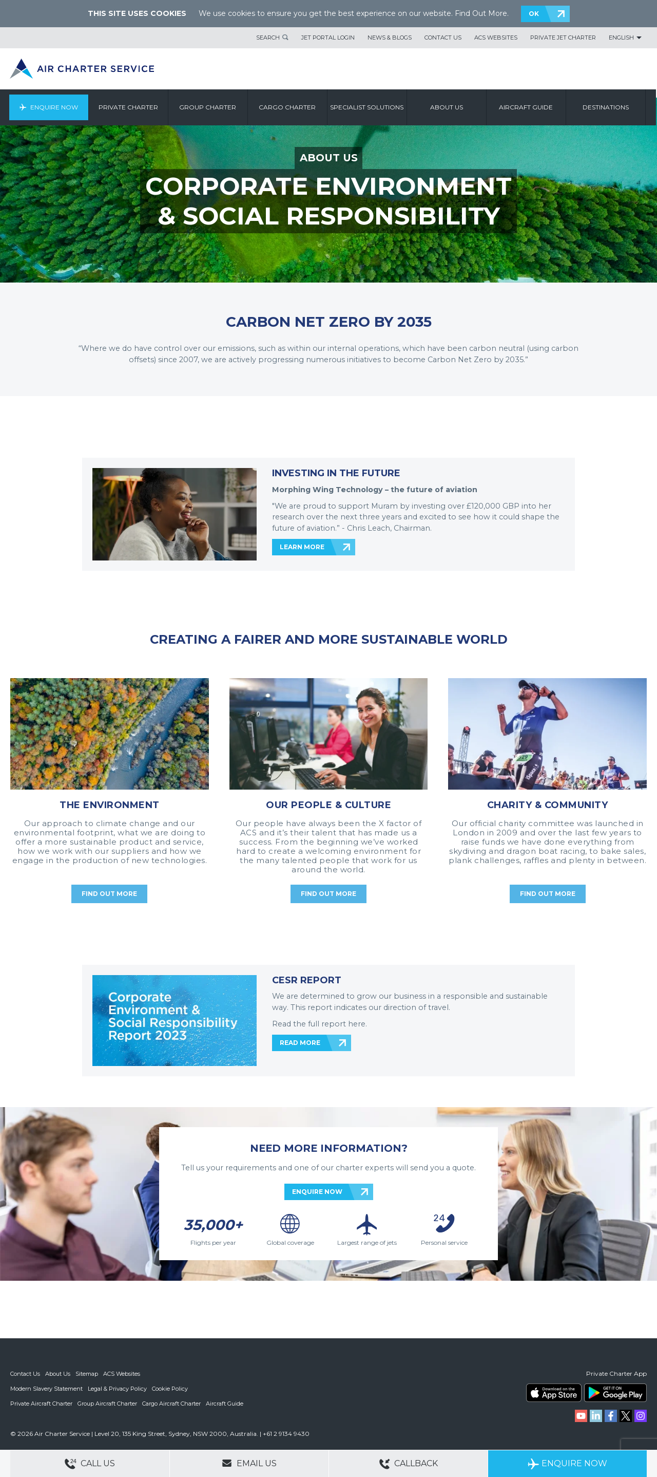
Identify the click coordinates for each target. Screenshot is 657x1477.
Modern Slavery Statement (46, 1388)
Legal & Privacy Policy (117, 1388)
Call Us (90, 1464)
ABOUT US (329, 158)
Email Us (249, 1463)
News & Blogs (390, 37)
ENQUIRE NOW (317, 1191)
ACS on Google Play (615, 1392)
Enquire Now (55, 106)
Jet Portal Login (328, 37)
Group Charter (209, 106)
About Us (57, 1373)
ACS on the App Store (554, 1392)
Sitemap (86, 1373)
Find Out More (481, 13)
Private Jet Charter (563, 37)
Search (268, 37)
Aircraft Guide (527, 106)
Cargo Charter (288, 106)
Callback (408, 1464)
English (621, 37)
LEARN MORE (302, 547)
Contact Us (442, 37)
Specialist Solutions (368, 106)
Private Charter (129, 106)
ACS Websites (495, 37)
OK (534, 13)
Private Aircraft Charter (41, 1402)
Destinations (607, 106)
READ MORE (300, 1042)
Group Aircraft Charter (107, 1402)
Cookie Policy (170, 1388)
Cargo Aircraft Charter (171, 1402)
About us (447, 106)
